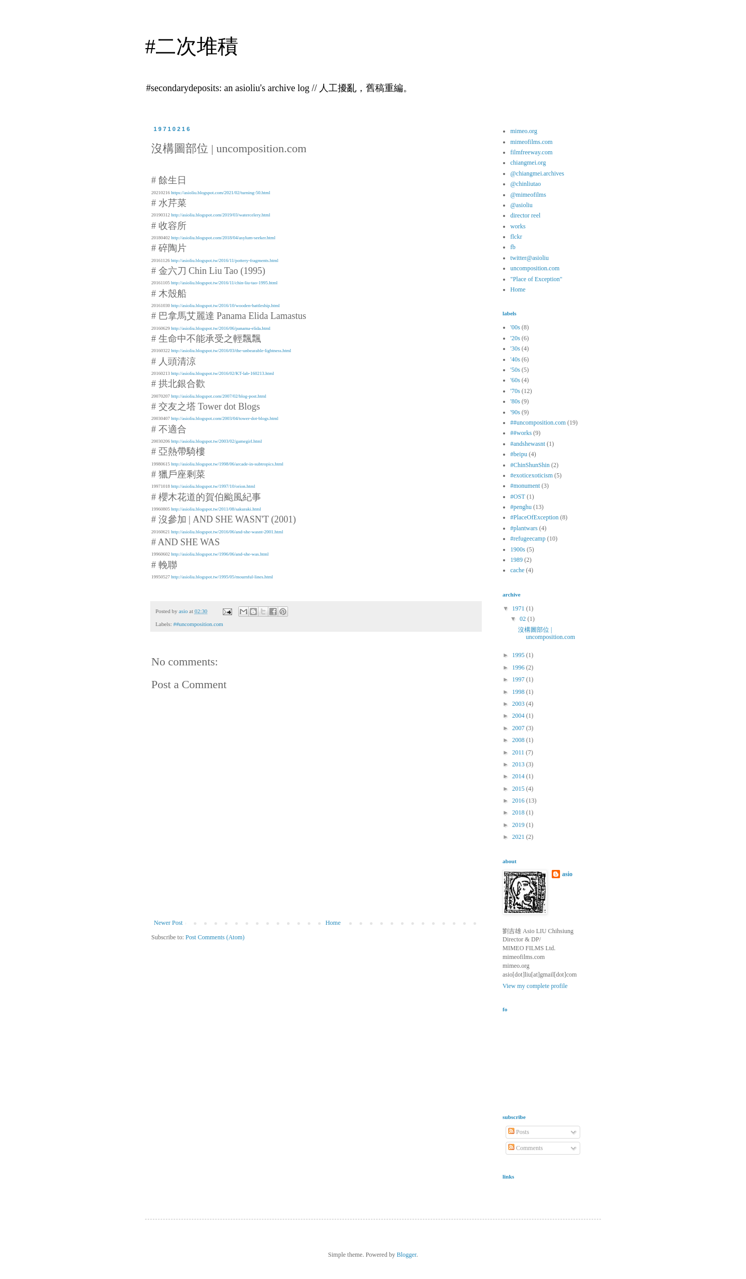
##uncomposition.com (198, 624)
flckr (516, 236)
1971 (519, 608)
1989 (516, 559)
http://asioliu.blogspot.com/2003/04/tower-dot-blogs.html (224, 418)
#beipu (518, 454)
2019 (519, 825)
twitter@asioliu (529, 257)
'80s (515, 401)
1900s (517, 549)
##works (521, 433)
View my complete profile (535, 986)
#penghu (521, 507)
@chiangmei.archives (537, 173)
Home (332, 922)
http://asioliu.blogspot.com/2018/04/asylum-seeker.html (223, 237)
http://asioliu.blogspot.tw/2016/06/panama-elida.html (220, 328)
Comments (525, 1148)
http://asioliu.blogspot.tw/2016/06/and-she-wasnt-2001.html (227, 531)
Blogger (407, 1254)
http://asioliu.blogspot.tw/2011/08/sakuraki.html (216, 509)
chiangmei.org (528, 162)
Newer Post (168, 922)
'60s (515, 380)
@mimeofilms (528, 194)
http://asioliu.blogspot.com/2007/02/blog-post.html (218, 396)
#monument (525, 485)
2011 (519, 752)
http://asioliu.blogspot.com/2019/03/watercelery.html (220, 214)
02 (523, 618)
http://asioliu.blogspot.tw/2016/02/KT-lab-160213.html (222, 373)
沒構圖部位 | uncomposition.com (546, 633)
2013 (519, 764)
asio (567, 874)
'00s (515, 327)
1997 (519, 679)
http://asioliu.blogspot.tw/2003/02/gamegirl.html (216, 441)
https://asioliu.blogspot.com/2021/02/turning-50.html (220, 192)
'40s (515, 359)
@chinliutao (525, 183)
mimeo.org (523, 131)
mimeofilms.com (531, 142)
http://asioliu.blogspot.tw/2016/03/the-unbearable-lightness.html (231, 350)
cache (517, 570)
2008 (519, 740)
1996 (519, 667)
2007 (519, 728)
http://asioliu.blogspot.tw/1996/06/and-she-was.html (219, 554)
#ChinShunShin (530, 465)
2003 (519, 703)
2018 (519, 812)
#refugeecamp (528, 538)
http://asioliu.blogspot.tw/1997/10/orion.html (213, 486)
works (517, 226)
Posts (518, 1132)
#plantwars (524, 528)
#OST (517, 496)
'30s (515, 348)
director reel (525, 215)
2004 (519, 715)
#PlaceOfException (534, 517)
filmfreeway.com (531, 152)
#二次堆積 (191, 46)
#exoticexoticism (531, 475)
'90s (515, 412)
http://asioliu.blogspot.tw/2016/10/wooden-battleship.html (225, 305)
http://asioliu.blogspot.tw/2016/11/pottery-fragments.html (224, 260)
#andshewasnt (527, 443)
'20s (515, 338)
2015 (519, 788)
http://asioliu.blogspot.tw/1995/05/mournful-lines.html (222, 576)
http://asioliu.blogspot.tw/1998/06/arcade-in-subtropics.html (227, 464)
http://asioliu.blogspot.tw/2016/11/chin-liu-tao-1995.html (224, 282)
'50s (515, 369)
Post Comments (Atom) (215, 937)
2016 (519, 800)
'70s (515, 391)
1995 (519, 655)
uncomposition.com (535, 268)
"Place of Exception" (536, 279)
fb (512, 247)
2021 (519, 836)
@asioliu (521, 205)
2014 (519, 776)
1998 (519, 691)
